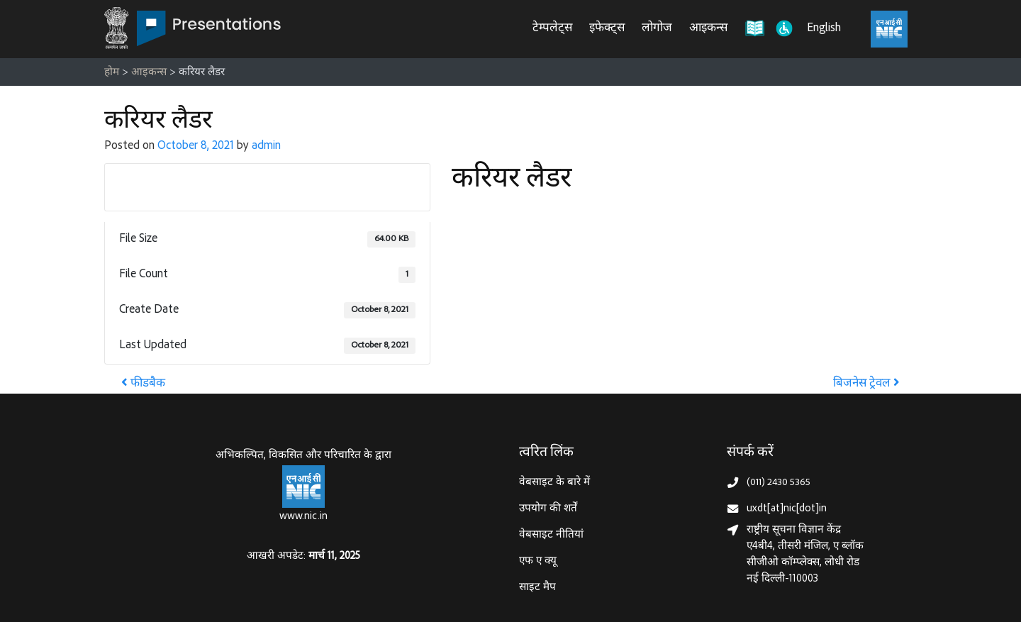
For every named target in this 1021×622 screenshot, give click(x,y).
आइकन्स (708, 29)
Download (267, 186)
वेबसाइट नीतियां (551, 535)
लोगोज (657, 29)
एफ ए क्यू (538, 561)
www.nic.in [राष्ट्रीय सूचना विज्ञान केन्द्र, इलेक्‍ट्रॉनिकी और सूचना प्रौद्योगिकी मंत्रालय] (303, 516)
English (824, 29)
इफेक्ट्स (607, 29)
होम (111, 72)
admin (266, 146)
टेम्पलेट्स (552, 29)
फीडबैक (143, 384)
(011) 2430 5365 (778, 482)
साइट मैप (537, 587)
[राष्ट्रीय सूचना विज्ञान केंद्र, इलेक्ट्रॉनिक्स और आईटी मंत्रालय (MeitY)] (889, 29)
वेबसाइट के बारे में (554, 482)
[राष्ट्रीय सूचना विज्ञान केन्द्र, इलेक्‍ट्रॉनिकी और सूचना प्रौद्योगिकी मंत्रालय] (303, 487)
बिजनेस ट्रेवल (866, 384)
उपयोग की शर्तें (548, 509)
